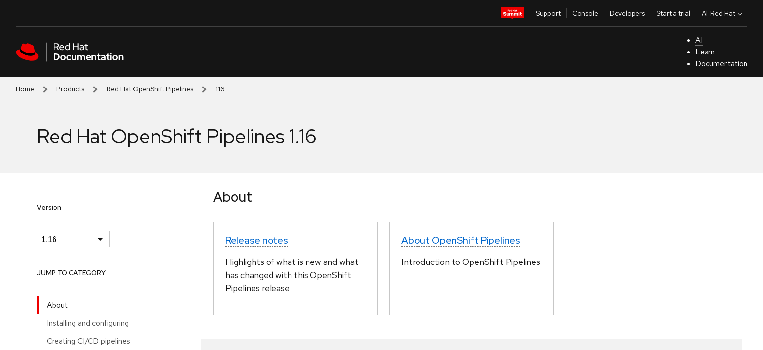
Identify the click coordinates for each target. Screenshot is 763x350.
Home (25, 89)
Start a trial (673, 13)
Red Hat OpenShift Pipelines (150, 89)
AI (699, 40)
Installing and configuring (88, 323)
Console (585, 13)
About (57, 305)
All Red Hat (723, 13)
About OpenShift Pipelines (460, 240)
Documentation (721, 63)
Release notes (256, 240)
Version (49, 207)
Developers (627, 13)
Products (70, 89)
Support (548, 13)
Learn (705, 52)
